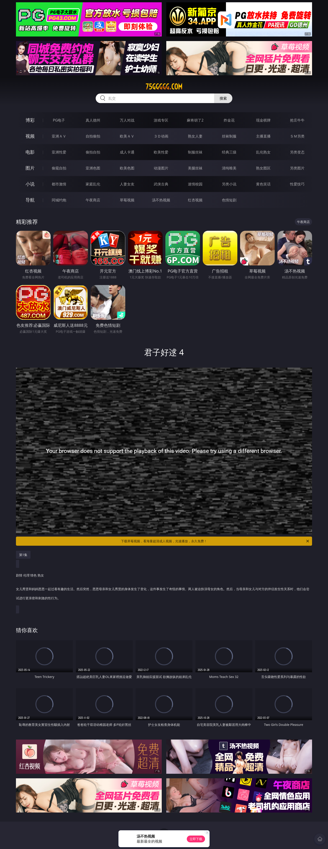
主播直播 (263, 136)
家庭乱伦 (93, 184)
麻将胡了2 (195, 120)
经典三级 (229, 152)
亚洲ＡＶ (59, 136)
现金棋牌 (263, 120)
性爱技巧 (297, 184)
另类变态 (297, 152)
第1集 (23, 555)
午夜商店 (93, 200)
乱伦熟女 (263, 152)
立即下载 (196, 839)
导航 (30, 200)
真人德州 (93, 120)
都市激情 (59, 184)
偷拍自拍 (93, 152)
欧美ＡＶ (127, 136)
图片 (30, 168)
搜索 (223, 98)
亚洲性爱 (59, 152)
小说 (30, 184)
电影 (30, 152)
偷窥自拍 (59, 168)
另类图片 (297, 168)
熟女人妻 (195, 136)
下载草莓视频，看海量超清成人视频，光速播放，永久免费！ (215, 541)
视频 (30, 136)
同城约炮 (59, 200)
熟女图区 (263, 168)
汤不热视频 (161, 200)
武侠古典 (161, 184)
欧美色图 (127, 168)
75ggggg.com (164, 86)
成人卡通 (127, 152)
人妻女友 (127, 184)
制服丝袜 (195, 152)
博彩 (30, 120)
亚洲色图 (93, 168)
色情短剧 (229, 200)
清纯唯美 (229, 168)
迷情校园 (195, 184)
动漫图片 (161, 168)
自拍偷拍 (93, 136)
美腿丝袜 (195, 168)
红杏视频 (195, 200)
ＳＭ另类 (297, 136)
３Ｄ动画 (161, 136)
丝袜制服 (229, 136)
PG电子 (59, 120)
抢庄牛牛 (297, 120)
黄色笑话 (263, 184)
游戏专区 (161, 120)
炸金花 (229, 120)
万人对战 (127, 120)
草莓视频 (127, 200)
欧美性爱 (161, 152)
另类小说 (229, 184)
